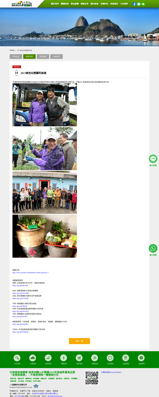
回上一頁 (79, 341)
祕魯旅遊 (13, 381)
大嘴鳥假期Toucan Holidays (111, 372)
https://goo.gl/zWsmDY (20, 311)
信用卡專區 (37, 381)
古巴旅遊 (21, 381)
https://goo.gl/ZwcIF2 (20, 316)
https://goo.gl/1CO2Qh (20, 298)
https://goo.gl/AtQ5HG (20, 324)
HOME (12, 50)
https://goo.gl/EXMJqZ (20, 332)
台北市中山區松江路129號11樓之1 (45, 393)
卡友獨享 (124, 4)
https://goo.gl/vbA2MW (20, 293)
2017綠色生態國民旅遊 (24, 50)
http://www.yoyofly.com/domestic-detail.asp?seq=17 (30, 272)
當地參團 (75, 4)
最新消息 (29, 56)
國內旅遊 (94, 4)
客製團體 (74, 378)
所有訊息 (15, 56)
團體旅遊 (65, 4)
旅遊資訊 (114, 4)
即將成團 (43, 56)
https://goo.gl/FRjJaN (19, 306)
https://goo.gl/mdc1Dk (20, 285)
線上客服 (153, 165)
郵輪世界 (84, 4)
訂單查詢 (28, 381)
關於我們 (55, 4)
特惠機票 (51, 378)
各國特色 (104, 4)
